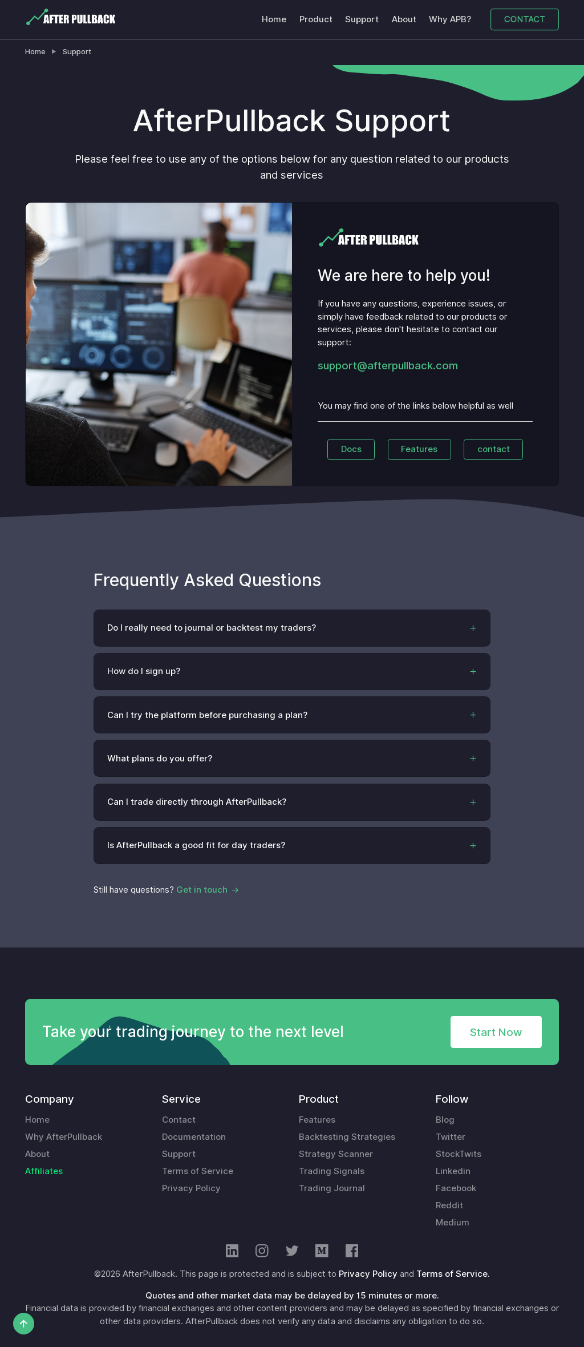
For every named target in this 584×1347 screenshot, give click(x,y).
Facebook (456, 1188)
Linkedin (453, 1171)
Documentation (194, 1137)
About (404, 19)
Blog (445, 1120)
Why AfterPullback (63, 1137)
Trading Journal (332, 1188)
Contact (179, 1120)
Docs (351, 449)
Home (274, 19)
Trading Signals (331, 1171)
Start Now (496, 1032)
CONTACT (524, 19)
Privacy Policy (191, 1188)
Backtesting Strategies (347, 1137)
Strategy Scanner (336, 1154)
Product (315, 19)
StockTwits (458, 1154)
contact (493, 449)
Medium (452, 1222)
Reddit (449, 1205)
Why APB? (450, 19)
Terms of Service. (453, 1274)
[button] (292, 628)
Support (362, 19)
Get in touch (202, 890)
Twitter (450, 1137)
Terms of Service (197, 1171)
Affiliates (44, 1171)
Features (419, 449)
